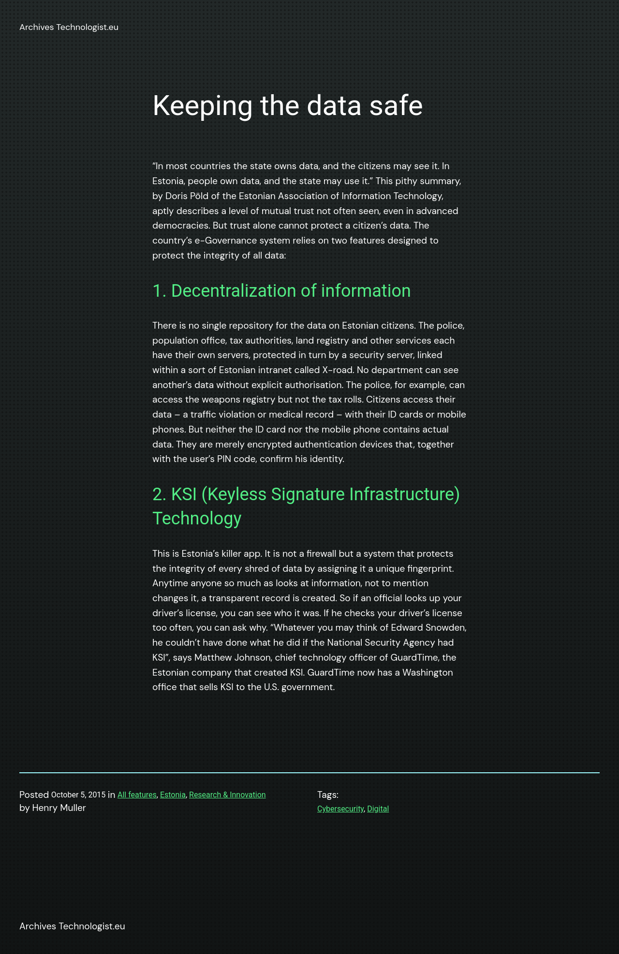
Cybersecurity (340, 808)
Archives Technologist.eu (68, 27)
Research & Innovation (227, 794)
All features (137, 794)
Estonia (173, 794)
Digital (378, 808)
